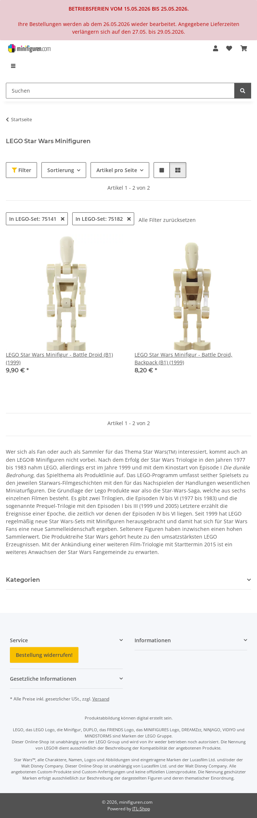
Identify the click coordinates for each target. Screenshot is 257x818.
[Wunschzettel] (229, 48)
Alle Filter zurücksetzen (167, 219)
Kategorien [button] (23, 579)
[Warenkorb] (243, 48)
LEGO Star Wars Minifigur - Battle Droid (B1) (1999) (59, 358)
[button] (215, 48)
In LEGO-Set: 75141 (37, 218)
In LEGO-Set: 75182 (103, 218)
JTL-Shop (141, 809)
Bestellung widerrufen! (44, 654)
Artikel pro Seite (116, 170)
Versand (100, 699)
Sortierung (60, 170)
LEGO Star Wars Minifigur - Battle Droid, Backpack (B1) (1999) (183, 358)
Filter (21, 170)
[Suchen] (120, 90)
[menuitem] (13, 66)
